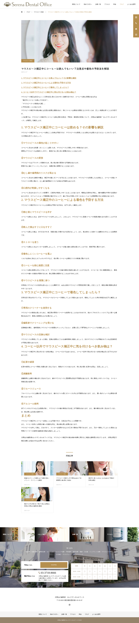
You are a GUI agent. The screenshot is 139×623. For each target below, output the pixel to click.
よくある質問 (131, 4)
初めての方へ (88, 4)
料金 (114, 4)
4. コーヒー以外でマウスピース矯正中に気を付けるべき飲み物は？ (48, 92)
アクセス (107, 4)
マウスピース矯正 (27, 60)
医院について (76, 4)
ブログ (122, 4)
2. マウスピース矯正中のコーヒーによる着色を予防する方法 (46, 83)
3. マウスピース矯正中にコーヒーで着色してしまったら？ (45, 87)
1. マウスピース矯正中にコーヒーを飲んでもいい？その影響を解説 (48, 78)
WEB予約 (54, 565)
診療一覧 (98, 4)
